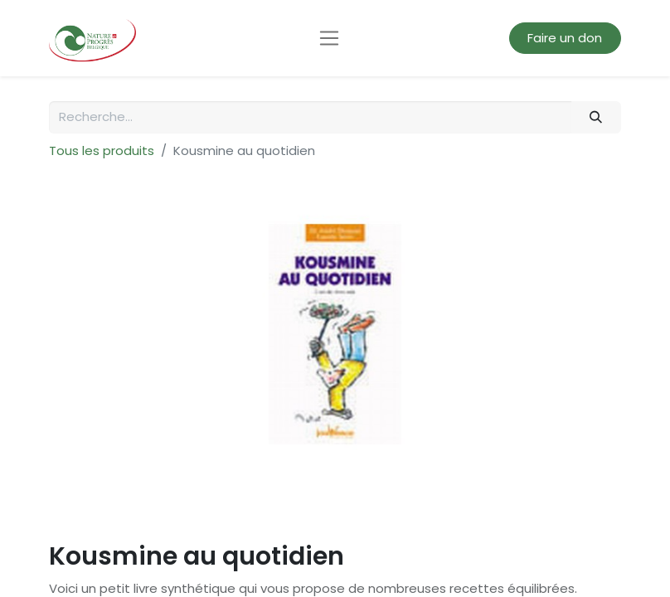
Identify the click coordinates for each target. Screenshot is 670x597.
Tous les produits (101, 150)
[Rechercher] (596, 117)
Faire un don (564, 37)
